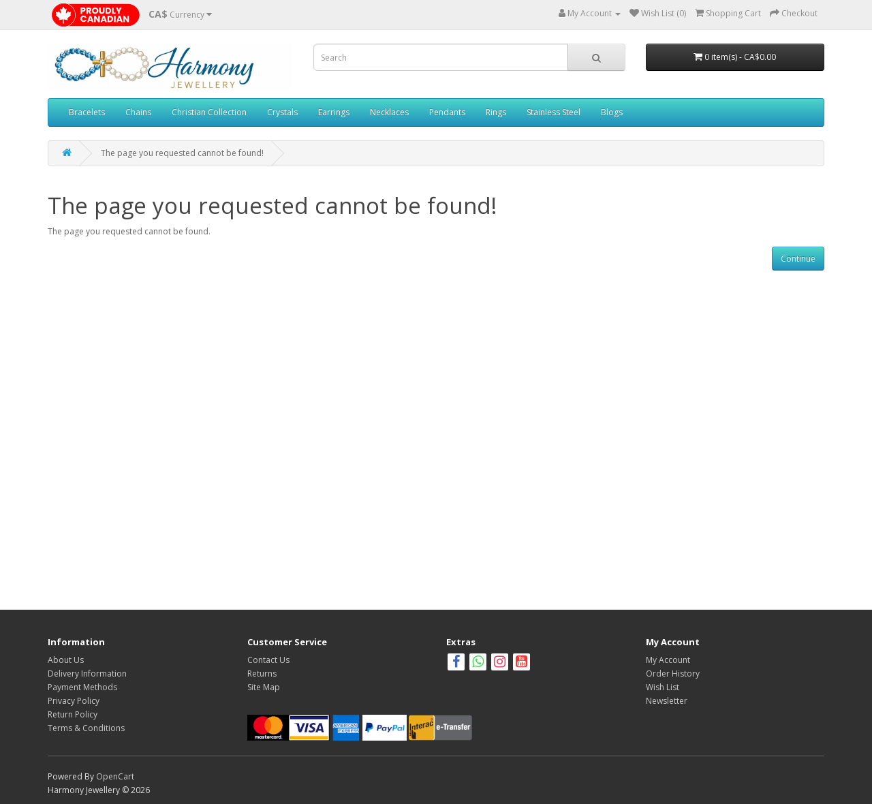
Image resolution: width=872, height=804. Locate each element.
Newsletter (666, 701)
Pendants (447, 112)
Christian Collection (209, 112)
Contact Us (268, 660)
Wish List (662, 687)
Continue (798, 258)
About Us (66, 660)
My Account (668, 660)
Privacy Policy (73, 701)
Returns (262, 673)
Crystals (282, 112)
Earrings (333, 112)
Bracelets (87, 112)
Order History (673, 673)
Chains (138, 112)
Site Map (263, 687)
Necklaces (389, 112)
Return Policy (72, 714)
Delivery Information (87, 673)
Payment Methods (82, 687)
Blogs (612, 112)
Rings (496, 112)
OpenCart (115, 776)
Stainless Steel (553, 112)
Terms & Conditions (86, 728)
